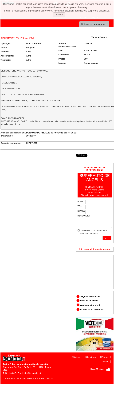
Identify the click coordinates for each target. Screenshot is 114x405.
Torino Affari (9, 364)
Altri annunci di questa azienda (94, 249)
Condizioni (91, 357)
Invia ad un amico (89, 300)
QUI (87, 7)
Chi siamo (76, 357)
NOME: (81, 201)
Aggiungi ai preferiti (90, 305)
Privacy (104, 357)
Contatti (104, 361)
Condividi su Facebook (92, 309)
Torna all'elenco (99, 37)
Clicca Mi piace (97, 369)
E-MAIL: (81, 211)
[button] (94, 24)
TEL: (80, 206)
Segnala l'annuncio (90, 296)
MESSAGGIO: (84, 216)
